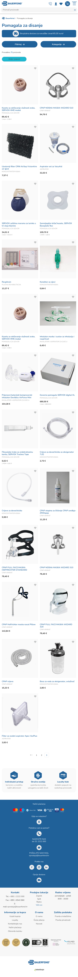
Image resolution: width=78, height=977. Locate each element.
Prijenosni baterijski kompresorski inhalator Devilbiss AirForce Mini (17, 396)
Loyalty (15, 920)
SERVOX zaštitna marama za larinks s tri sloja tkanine (19, 224)
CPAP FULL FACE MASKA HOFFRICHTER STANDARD (14, 568)
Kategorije (57, 44)
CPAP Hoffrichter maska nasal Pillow (19, 624)
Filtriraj (18, 44)
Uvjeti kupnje (15, 916)
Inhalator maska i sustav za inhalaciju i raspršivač (57, 337)
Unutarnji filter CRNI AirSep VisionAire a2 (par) (19, 167)
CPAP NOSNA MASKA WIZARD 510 (56, 108)
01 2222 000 (40, 841)
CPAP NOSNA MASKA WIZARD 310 (56, 567)
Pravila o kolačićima (63, 916)
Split (39, 899)
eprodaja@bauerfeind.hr (39, 855)
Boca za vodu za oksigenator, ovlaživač (57, 681)
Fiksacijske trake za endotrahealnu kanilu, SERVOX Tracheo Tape (17, 453)
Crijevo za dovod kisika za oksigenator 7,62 (57, 453)
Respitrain (6, 282)
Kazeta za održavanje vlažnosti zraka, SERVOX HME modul (18, 109)
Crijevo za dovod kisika (12, 510)
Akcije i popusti (14, 59)
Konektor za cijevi (47, 282)
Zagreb (39, 896)
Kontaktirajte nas (15, 923)
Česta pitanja (39, 920)
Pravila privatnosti (63, 920)
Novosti (39, 923)
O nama (39, 916)
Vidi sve (39, 904)
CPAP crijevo (7, 681)
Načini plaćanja (15, 927)
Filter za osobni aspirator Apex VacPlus (19, 736)
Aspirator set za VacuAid (51, 166)
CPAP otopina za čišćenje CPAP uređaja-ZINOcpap (58, 511)
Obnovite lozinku (15, 930)
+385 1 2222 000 (17, 896)
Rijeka (39, 901)
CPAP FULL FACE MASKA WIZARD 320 (56, 625)
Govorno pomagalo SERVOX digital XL (57, 395)
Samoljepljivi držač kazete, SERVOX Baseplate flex (56, 224)
